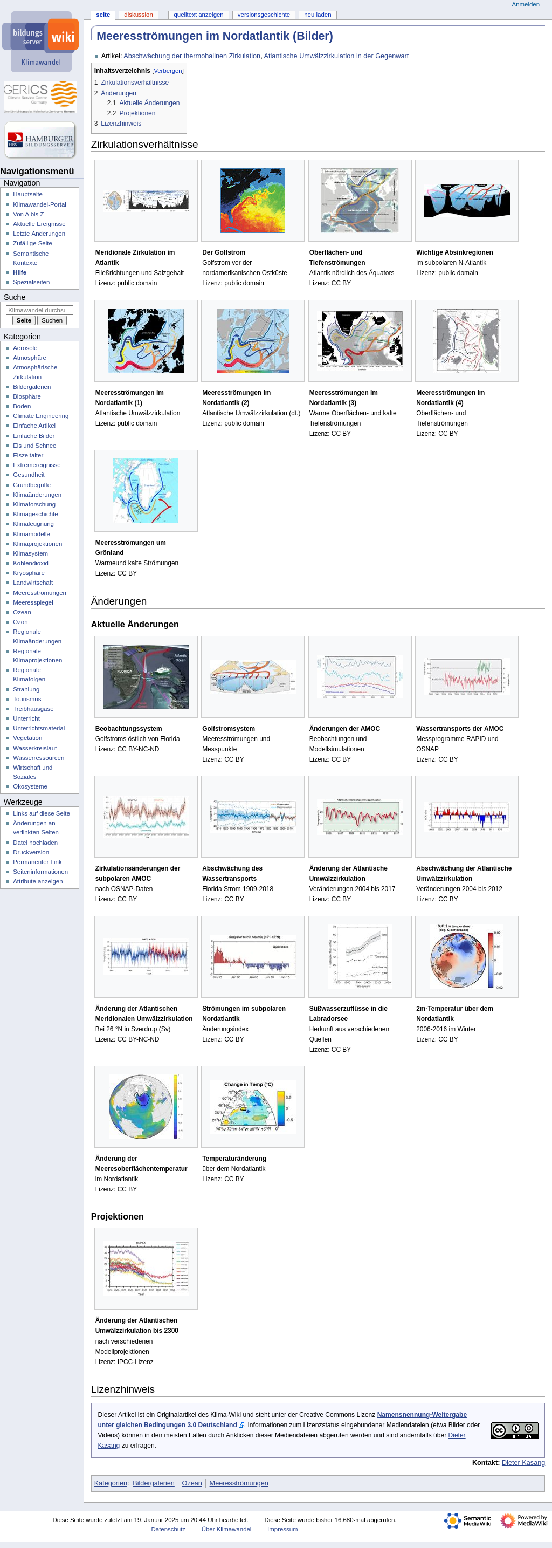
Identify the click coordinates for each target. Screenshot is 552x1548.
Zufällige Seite (32, 243)
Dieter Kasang (523, 1463)
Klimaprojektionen (37, 543)
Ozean (192, 1483)
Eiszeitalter (28, 455)
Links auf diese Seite (41, 813)
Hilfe (19, 272)
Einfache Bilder (33, 436)
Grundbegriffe (32, 485)
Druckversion (31, 852)
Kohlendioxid (31, 563)
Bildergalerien (154, 1483)
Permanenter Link (37, 862)
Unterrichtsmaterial (39, 728)
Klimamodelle (31, 534)
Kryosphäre (29, 573)
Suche (14, 297)
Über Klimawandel (227, 1529)
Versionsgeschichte (264, 14)
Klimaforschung (34, 504)
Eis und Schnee (34, 445)
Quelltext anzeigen (198, 14)
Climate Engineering (40, 416)
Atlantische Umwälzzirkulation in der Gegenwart (336, 56)
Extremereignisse (36, 465)
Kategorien (110, 1483)
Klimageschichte (35, 514)
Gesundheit (29, 474)
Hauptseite (28, 194)
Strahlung (26, 689)
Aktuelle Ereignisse (39, 224)
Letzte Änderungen (39, 233)
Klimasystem (30, 553)
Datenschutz (168, 1529)
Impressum (282, 1529)
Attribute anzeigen (38, 881)
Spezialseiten (31, 282)
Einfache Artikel (34, 425)
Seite (103, 14)
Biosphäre (27, 396)
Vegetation (27, 738)
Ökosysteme (30, 786)
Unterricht (26, 718)
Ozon (20, 622)
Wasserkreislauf (35, 748)
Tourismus (27, 699)
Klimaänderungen (37, 494)
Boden (22, 406)
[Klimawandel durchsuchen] (39, 310)
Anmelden (526, 4)
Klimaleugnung (33, 523)
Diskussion (138, 14)
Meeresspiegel (33, 602)
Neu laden (317, 14)
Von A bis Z (28, 214)
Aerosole (25, 348)
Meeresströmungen (239, 1483)
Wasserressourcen (38, 758)
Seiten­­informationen (40, 871)
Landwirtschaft (33, 582)
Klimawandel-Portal (39, 204)
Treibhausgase (33, 708)
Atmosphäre (29, 357)
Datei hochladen (35, 842)
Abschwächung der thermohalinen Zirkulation (191, 56)
